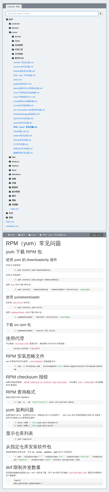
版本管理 (14, 192)
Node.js (14, 161)
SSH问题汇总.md (21, 131)
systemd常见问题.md (22, 135)
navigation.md (12, 226)
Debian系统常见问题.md (24, 71)
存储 (12, 183)
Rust (12, 170)
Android (14, 24)
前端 (12, 179)
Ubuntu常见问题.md (22, 140)
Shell (16, 41)
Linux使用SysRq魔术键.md (25, 101)
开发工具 (17, 49)
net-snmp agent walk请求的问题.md (29, 110)
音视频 (13, 204)
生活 (9, 213)
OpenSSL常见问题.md (23, 118)
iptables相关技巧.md (22, 84)
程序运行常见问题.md (23, 148)
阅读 (9, 217)
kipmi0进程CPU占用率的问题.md (27, 88)
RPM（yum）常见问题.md (25, 127)
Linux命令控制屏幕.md (23, 105)
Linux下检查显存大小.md (24, 97)
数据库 (13, 187)
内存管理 (17, 45)
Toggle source (96, 235)
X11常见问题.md (20, 144)
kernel (16, 36)
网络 (12, 200)
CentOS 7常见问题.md (23, 62)
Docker (14, 28)
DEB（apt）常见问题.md (24, 75)
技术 (9, 19)
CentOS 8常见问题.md (23, 67)
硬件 (12, 196)
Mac (12, 157)
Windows (15, 174)
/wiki (11, 235)
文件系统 (17, 54)
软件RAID (18, 58)
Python (14, 166)
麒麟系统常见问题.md (23, 153)
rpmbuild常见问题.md (22, 123)
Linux (13, 32)
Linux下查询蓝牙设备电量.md (26, 93)
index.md (17, 80)
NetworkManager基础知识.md (26, 114)
